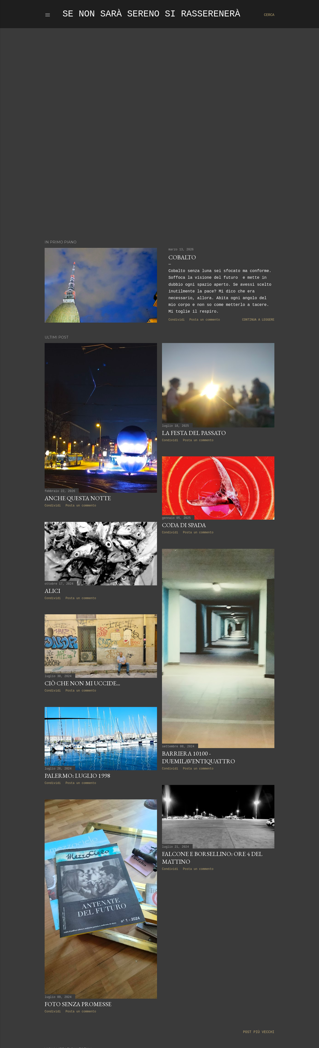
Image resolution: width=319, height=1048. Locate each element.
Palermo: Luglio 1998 (77, 775)
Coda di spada (184, 525)
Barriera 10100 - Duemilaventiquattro (198, 757)
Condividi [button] (176, 320)
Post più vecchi (258, 1032)
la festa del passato (194, 433)
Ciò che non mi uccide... (82, 683)
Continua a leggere (258, 320)
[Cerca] (269, 15)
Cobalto (182, 257)
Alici (52, 591)
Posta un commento (204, 320)
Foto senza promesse (78, 1004)
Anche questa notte (78, 498)
